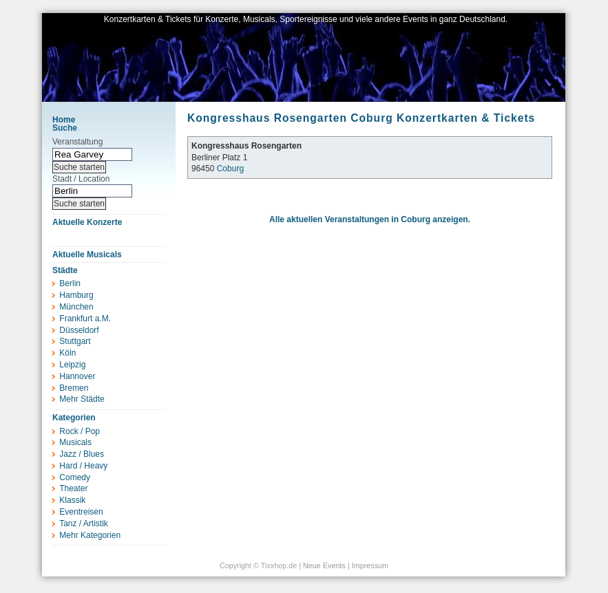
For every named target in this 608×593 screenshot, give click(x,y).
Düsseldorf (78, 330)
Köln (67, 353)
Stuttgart (74, 341)
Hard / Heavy (83, 466)
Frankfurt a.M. (85, 318)
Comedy (74, 477)
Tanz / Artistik (83, 523)
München (76, 307)
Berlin (70, 283)
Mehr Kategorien (89, 535)
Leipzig (72, 364)
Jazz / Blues (81, 454)
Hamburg (76, 295)
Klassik (72, 500)
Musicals (75, 442)
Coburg (230, 168)
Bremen (73, 388)
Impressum (370, 565)
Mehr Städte (81, 399)
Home (63, 120)
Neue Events (324, 565)
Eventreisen (81, 512)
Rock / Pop (79, 431)
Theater (73, 488)
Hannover (77, 376)
